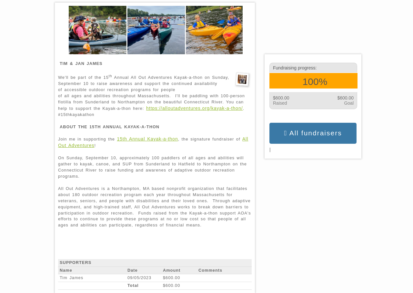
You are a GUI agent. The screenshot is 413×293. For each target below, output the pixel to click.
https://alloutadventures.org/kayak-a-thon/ (194, 108)
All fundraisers (313, 133)
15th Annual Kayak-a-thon (147, 138)
